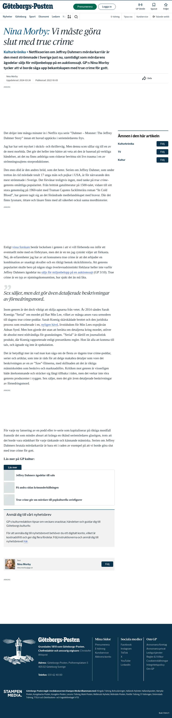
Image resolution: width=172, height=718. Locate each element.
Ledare (56, 16)
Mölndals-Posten (117, 694)
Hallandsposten (148, 691)
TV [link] (119, 151)
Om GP (150, 668)
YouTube (126, 660)
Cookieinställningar (157, 660)
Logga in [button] (107, 6)
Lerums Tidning (73, 694)
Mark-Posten (87, 694)
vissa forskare (21, 247)
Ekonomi (44, 16)
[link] (28, 6)
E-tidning (100, 648)
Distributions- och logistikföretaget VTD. (61, 697)
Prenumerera (102, 644)
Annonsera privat (155, 648)
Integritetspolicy (155, 664)
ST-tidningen (146, 694)
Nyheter (7, 16)
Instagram (126, 648)
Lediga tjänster (154, 652)
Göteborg (20, 16)
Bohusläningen (118, 691)
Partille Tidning (132, 694)
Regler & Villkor (154, 656)
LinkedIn (126, 664)
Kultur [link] (121, 159)
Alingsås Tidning (104, 691)
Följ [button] (107, 564)
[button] (76, 16)
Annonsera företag (156, 644)
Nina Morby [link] (12, 76)
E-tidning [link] (115, 16)
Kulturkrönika (15, 52)
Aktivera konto (103, 656)
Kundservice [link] (142, 16)
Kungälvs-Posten (58, 694)
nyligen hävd (49, 324)
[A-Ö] (69, 16)
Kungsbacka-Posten (41, 694)
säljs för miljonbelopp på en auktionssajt (67, 272)
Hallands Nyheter (133, 691)
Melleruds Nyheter (101, 694)
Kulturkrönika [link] (126, 143)
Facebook (126, 644)
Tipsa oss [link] (128, 16)
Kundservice (102, 652)
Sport (32, 16)
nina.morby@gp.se (25, 567)
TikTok (124, 652)
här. (26, 541)
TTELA (37, 697)
